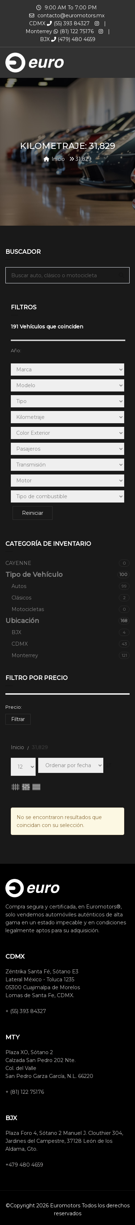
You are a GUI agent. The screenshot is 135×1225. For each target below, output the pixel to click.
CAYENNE (67, 563)
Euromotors (65, 1205)
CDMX (71, 643)
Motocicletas (71, 609)
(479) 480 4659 (73, 39)
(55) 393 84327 (68, 23)
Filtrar (18, 719)
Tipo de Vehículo (67, 575)
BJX (71, 632)
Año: (16, 350)
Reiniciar (32, 513)
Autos (71, 586)
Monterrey (71, 655)
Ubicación (67, 621)
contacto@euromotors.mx (70, 15)
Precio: (13, 707)
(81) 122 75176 (74, 31)
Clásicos (71, 597)
